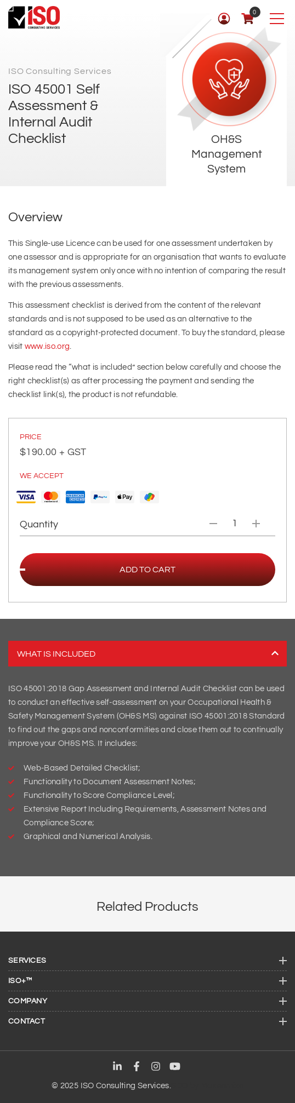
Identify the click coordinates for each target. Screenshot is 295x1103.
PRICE (31, 437)
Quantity (39, 524)
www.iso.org (47, 346)
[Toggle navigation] (276, 18)
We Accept (42, 476)
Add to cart (147, 569)
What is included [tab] (148, 653)
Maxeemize (222, 1086)
